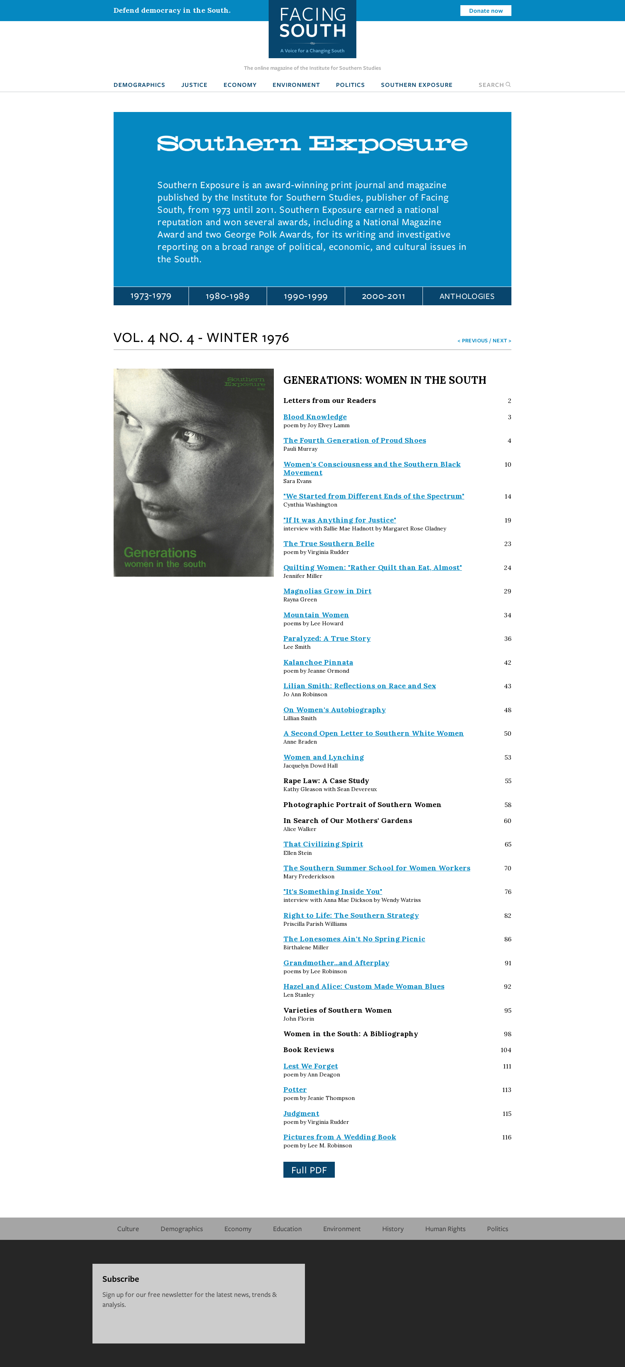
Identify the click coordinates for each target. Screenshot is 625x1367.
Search (495, 84)
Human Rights (445, 1228)
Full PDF (309, 1169)
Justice (194, 84)
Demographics (139, 84)
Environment (296, 84)
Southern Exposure (417, 84)
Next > (502, 340)
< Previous (473, 340)
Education (287, 1228)
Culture (128, 1228)
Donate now (486, 10)
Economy (240, 84)
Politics (350, 84)
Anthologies (467, 296)
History (393, 1228)
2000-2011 (384, 295)
